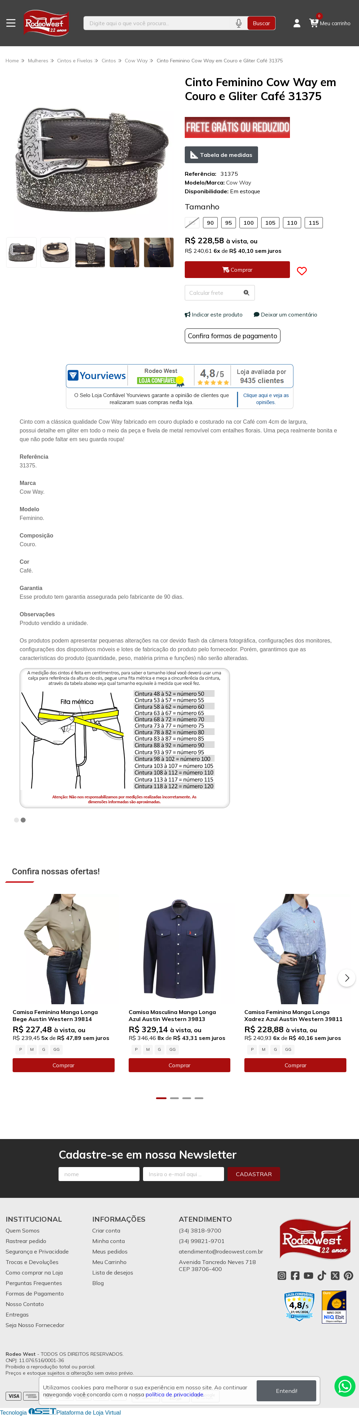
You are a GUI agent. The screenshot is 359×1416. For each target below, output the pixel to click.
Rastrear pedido (26, 1240)
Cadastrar (254, 1174)
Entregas (17, 1314)
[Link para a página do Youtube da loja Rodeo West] (308, 1275)
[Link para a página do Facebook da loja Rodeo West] (295, 1275)
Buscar (261, 23)
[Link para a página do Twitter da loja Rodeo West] (335, 1275)
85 (192, 222)
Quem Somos (23, 1230)
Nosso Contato (25, 1303)
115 (314, 222)
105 (270, 222)
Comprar (63, 1065)
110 (292, 222)
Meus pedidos (110, 1251)
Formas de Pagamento (35, 1293)
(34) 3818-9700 (200, 1230)
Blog (98, 1282)
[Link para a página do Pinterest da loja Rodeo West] (348, 1275)
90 (210, 222)
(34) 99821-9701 (202, 1240)
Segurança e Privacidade (37, 1251)
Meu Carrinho (109, 1261)
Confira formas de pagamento (232, 336)
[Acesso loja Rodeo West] (297, 23)
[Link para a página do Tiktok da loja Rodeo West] (322, 1275)
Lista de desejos (112, 1272)
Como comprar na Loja (34, 1272)
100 (248, 222)
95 (228, 222)
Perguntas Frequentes (34, 1282)
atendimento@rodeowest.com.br (221, 1251)
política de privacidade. (174, 1394)
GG (56, 1049)
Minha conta (108, 1240)
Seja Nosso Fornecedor (35, 1324)
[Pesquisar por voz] (239, 23)
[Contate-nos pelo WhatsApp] (344, 1386)
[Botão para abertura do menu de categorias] (11, 23)
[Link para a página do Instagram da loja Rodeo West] (282, 1275)
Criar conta (106, 1230)
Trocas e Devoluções (32, 1261)
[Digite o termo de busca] (157, 23)
